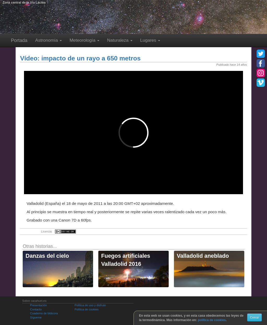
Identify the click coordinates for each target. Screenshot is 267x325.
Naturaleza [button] (119, 40)
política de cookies (212, 320)
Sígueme (35, 317)
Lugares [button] (150, 40)
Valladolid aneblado (203, 256)
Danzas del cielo (47, 256)
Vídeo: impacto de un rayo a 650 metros (80, 58)
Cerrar (254, 317)
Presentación (38, 305)
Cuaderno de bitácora (44, 313)
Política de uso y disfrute (90, 305)
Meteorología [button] (84, 40)
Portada (19, 40)
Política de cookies (87, 309)
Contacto (35, 309)
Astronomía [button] (48, 40)
